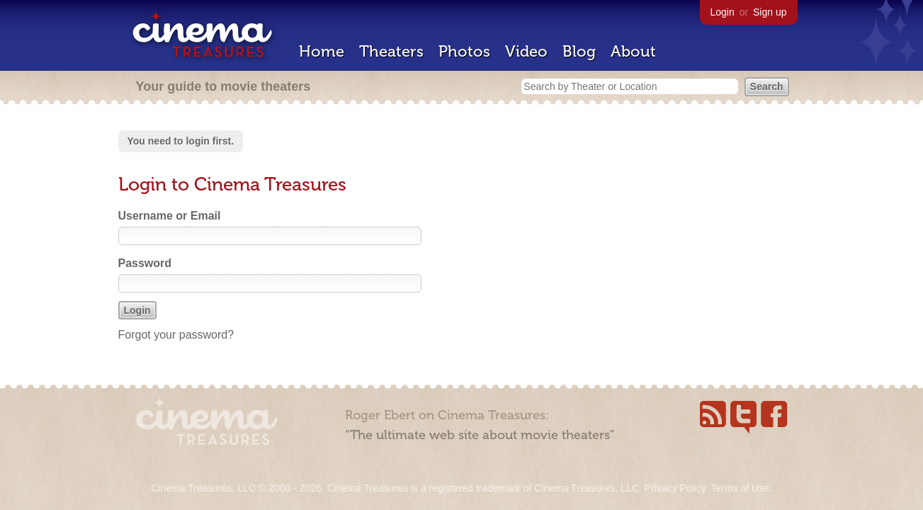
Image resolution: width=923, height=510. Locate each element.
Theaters (391, 51)
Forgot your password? (176, 335)
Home (321, 51)
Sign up (769, 12)
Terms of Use (739, 488)
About (633, 51)
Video (526, 51)
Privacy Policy (675, 488)
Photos (464, 51)
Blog (579, 51)
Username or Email (169, 216)
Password (145, 263)
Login (722, 12)
